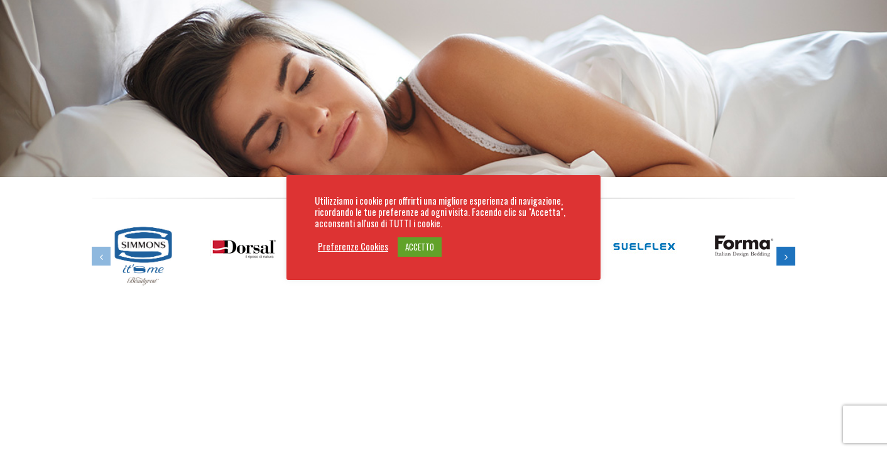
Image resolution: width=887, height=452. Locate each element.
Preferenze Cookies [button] (353, 246)
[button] (101, 256)
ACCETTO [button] (419, 246)
